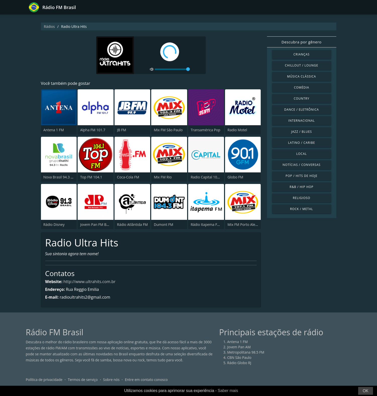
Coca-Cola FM (128, 177)
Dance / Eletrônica (301, 109)
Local (301, 154)
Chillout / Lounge (301, 65)
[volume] (172, 69)
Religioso (301, 198)
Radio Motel (237, 129)
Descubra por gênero (301, 41)
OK (365, 391)
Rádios (49, 26)
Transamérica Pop (205, 129)
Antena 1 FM (53, 129)
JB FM (121, 129)
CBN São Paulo (239, 357)
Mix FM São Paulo (168, 129)
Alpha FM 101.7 (92, 129)
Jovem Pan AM (239, 347)
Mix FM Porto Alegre (244, 224)
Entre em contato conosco (146, 379)
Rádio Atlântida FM (132, 224)
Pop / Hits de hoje (301, 176)
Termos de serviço (83, 379)
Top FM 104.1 (91, 177)
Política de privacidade (44, 379)
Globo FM (235, 177)
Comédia (301, 87)
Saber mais (228, 390)
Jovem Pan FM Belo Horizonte (104, 224)
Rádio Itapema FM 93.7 (209, 224)
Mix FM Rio (163, 177)
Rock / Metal (301, 209)
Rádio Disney (54, 224)
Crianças (301, 54)
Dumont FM (163, 224)
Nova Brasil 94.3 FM (59, 177)
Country (301, 98)
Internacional (301, 120)
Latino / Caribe (301, 143)
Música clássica (301, 76)
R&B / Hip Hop (301, 187)
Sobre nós (111, 379)
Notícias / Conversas (301, 165)
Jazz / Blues (301, 131)
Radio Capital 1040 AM (209, 177)
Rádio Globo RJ (239, 362)
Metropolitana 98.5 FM (245, 352)
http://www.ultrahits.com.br (90, 281)
